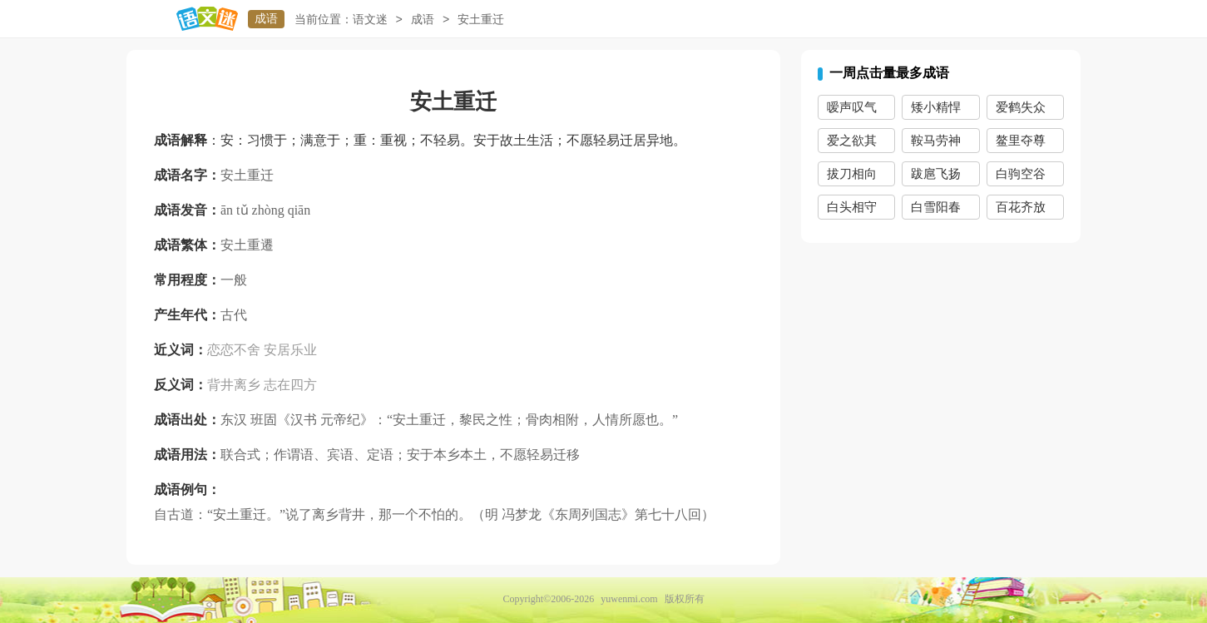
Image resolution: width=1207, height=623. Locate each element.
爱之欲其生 (852, 143)
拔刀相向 (852, 173)
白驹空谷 (1021, 173)
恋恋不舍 (233, 350)
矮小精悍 (936, 107)
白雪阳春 (936, 207)
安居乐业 (290, 350)
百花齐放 (1021, 207)
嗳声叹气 (852, 107)
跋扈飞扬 (936, 173)
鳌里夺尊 (1021, 140)
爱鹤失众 (1021, 107)
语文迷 (370, 19)
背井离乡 (233, 385)
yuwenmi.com (629, 599)
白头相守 (852, 207)
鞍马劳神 (936, 140)
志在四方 (290, 385)
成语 (266, 18)
